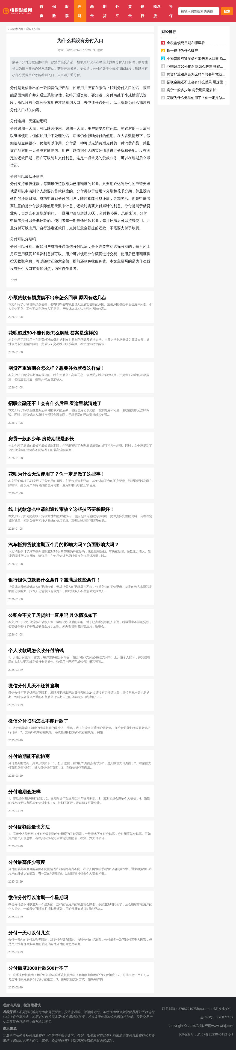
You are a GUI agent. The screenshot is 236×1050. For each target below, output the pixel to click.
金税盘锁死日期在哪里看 (183, 42)
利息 (69, 157)
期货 (104, 11)
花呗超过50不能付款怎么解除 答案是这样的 (193, 66)
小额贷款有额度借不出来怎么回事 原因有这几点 (193, 58)
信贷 (64, 62)
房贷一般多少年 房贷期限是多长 (188, 89)
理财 (79, 11)
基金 (92, 11)
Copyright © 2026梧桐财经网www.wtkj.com (200, 1025)
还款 (113, 128)
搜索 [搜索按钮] (227, 11)
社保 (171, 11)
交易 (113, 253)
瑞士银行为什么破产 (179, 50)
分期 (109, 191)
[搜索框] (198, 11)
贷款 (106, 157)
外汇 (117, 11)
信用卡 (100, 191)
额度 (84, 183)
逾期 (21, 120)
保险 (54, 11)
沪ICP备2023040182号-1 (215, 1034)
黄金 (130, 11)
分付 (25, 62)
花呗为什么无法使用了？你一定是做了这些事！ (193, 97)
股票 (67, 11)
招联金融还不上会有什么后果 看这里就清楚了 (193, 82)
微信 (35, 62)
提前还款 (98, 227)
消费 (57, 62)
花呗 (120, 191)
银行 (142, 11)
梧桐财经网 (15, 29)
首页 (41, 11)
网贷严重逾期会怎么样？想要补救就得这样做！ (193, 74)
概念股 (157, 11)
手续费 (133, 227)
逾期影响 (43, 213)
